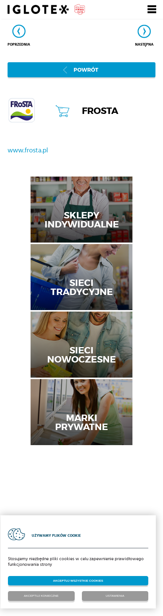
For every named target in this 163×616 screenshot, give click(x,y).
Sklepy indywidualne (82, 219)
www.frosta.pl (28, 150)
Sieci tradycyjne (82, 287)
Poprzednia (19, 44)
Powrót (86, 69)
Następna (144, 44)
